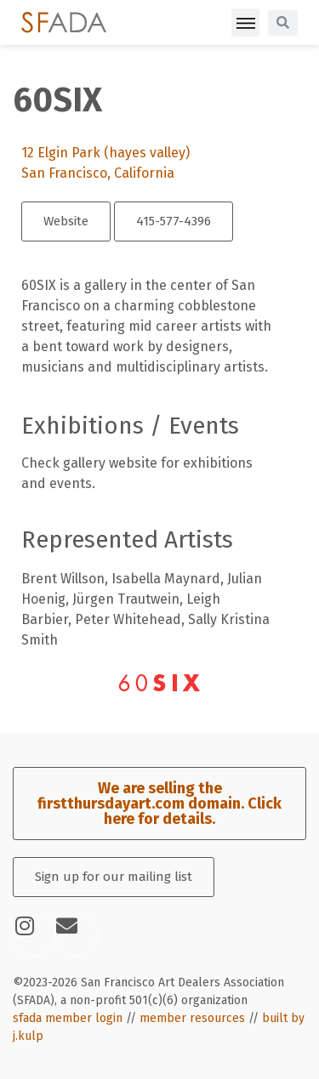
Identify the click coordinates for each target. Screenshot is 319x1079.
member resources (192, 1018)
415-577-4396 (173, 221)
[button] (245, 23)
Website (65, 221)
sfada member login (67, 1018)
